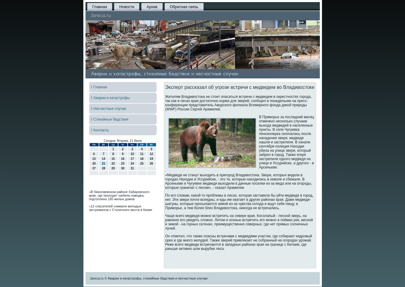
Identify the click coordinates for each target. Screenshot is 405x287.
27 (94, 168)
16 (122, 158)
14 (103, 158)
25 (141, 163)
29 (113, 168)
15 (113, 158)
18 (141, 158)
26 (151, 163)
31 (132, 168)
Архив (151, 6)
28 (103, 168)
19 (151, 158)
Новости (126, 6)
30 (122, 168)
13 (94, 158)
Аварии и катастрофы (112, 98)
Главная (99, 6)
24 (132, 163)
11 (141, 154)
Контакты (101, 130)
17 (132, 158)
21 (103, 163)
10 (132, 154)
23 (122, 163)
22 (113, 163)
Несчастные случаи (110, 109)
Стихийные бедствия (111, 119)
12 (151, 154)
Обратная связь (184, 6)
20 (94, 163)
